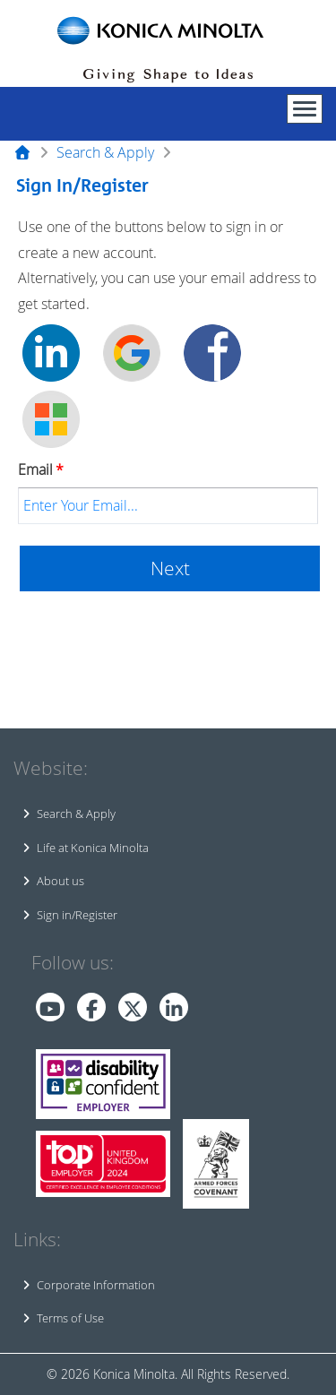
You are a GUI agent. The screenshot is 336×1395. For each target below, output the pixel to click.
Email (41, 469)
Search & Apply (105, 152)
